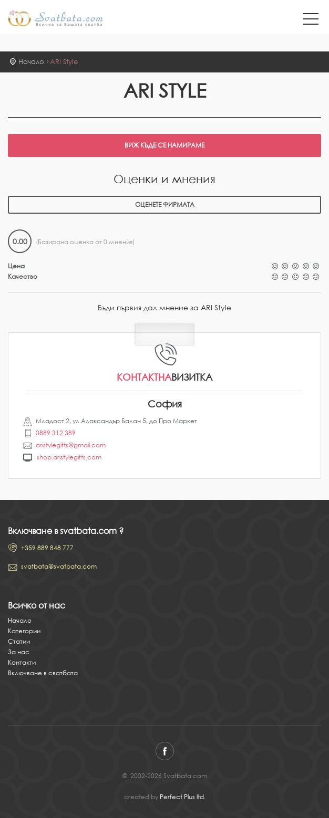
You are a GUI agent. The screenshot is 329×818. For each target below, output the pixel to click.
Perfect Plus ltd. (182, 796)
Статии (19, 641)
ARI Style (64, 61)
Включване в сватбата (43, 672)
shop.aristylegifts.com (69, 457)
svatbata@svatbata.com (59, 566)
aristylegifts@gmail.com (71, 445)
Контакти (22, 662)
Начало (31, 61)
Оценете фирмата (164, 204)
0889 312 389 (56, 432)
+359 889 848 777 (47, 547)
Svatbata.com (55, 19)
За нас (18, 651)
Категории (24, 630)
